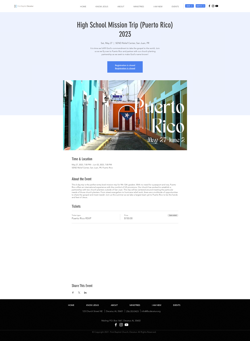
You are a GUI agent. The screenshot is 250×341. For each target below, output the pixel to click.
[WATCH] (200, 6)
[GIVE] (189, 6)
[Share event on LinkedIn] (85, 293)
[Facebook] (209, 6)
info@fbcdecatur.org (150, 311)
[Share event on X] (79, 293)
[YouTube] (216, 6)
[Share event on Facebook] (73, 293)
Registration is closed (125, 68)
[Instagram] (213, 6)
